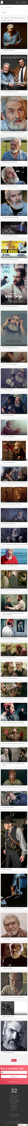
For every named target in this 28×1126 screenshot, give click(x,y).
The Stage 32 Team (14, 1095)
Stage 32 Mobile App (14, 1114)
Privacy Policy (14, 1108)
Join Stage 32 (23, 2)
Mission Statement (14, 1096)
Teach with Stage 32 (14, 1101)
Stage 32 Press (14, 1098)
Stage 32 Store (15, 1116)
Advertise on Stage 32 (14, 1100)
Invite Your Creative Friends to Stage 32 (14, 1123)
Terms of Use (14, 1105)
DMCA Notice (14, 1106)
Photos (4, 12)
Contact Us (14, 1109)
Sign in (17, 2)
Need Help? (14, 1103)
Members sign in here (14, 1081)
